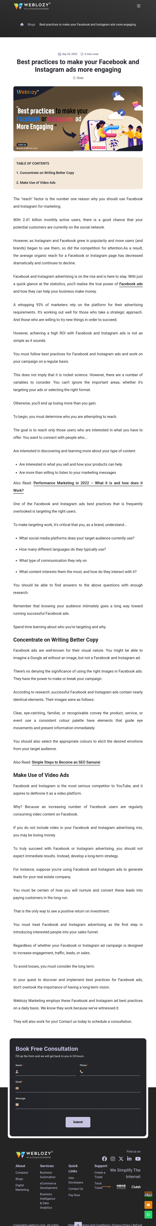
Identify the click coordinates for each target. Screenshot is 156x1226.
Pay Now (74, 1195)
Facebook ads (131, 284)
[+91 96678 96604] (148, 1195)
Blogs (31, 24)
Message (20, 1098)
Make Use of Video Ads (38, 183)
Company (22, 1172)
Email (19, 1081)
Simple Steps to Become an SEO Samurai (66, 762)
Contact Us (76, 1189)
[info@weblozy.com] (148, 1205)
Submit (78, 1122)
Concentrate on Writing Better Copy (47, 173)
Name (19, 1065)
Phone (83, 1065)
